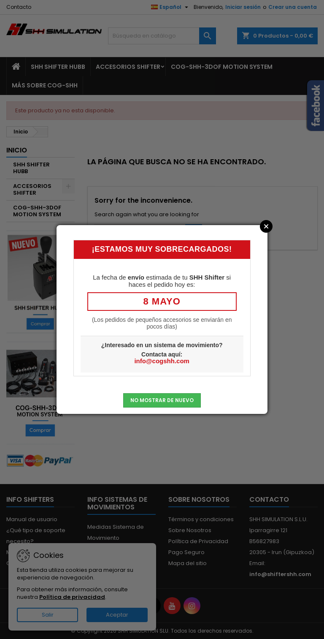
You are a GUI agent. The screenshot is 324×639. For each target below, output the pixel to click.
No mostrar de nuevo (162, 400)
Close (266, 226)
